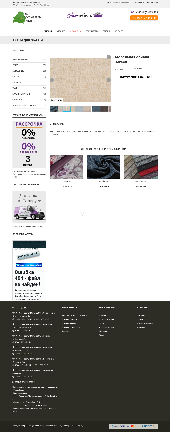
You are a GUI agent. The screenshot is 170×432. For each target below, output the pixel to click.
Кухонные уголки (106, 319)
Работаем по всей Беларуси (26, 2)
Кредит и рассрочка (145, 323)
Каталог (61, 31)
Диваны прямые (29, 59)
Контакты (152, 3)
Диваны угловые (69, 319)
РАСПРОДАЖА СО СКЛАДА (74, 315)
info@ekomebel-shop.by (25, 382)
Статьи (106, 31)
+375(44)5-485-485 (147, 12)
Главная (48, 31)
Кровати (16, 82)
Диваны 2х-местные (71, 327)
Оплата (140, 319)
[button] (109, 57)
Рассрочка (138, 3)
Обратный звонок (144, 17)
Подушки (103, 331)
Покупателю (92, 31)
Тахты (29, 88)
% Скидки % (75, 31)
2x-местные (29, 71)
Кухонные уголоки (29, 94)
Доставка (141, 315)
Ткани (101, 335)
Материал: (120, 69)
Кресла (29, 77)
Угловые (29, 65)
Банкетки (29, 100)
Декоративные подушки (29, 105)
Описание (57, 123)
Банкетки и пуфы (106, 327)
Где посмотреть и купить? (33, 17)
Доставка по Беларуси (118, 3)
